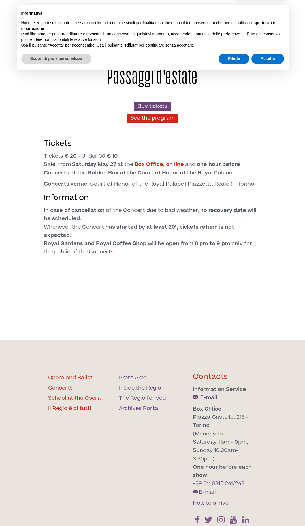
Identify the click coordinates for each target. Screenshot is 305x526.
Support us (224, 49)
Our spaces (195, 49)
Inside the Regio (140, 388)
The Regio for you (142, 398)
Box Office (149, 164)
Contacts (210, 376)
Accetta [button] (268, 510)
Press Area (133, 378)
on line (175, 164)
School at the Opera (74, 398)
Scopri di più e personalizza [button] (56, 510)
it (239, 15)
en (248, 15)
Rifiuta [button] (234, 510)
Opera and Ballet (70, 378)
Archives (251, 46)
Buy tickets (152, 106)
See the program (153, 118)
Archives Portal (139, 408)
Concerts (60, 388)
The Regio (86, 49)
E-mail (205, 397)
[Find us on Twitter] (191, 31)
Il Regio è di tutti (69, 408)
